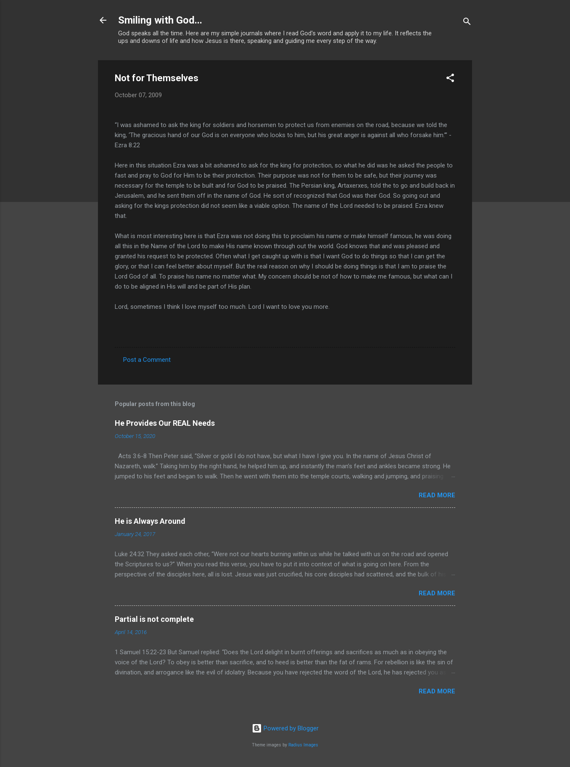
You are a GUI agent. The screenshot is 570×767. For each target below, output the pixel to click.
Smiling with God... (160, 20)
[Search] (467, 23)
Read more (437, 495)
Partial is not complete (154, 619)
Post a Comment (147, 360)
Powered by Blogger (285, 728)
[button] (450, 79)
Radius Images (303, 745)
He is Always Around (150, 521)
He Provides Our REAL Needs (165, 423)
